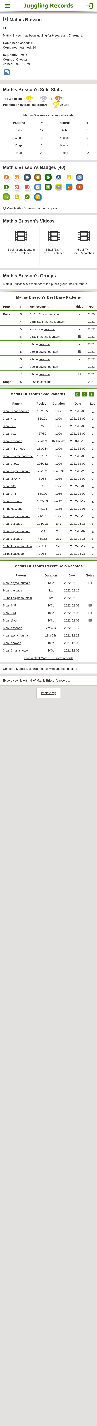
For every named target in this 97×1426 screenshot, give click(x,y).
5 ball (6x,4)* (11, 478)
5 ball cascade (12, 501)
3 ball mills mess (14, 448)
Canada (21, 59)
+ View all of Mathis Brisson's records (48, 658)
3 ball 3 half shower (16, 411)
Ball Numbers (78, 284)
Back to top (48, 693)
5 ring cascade (12, 508)
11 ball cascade (13, 553)
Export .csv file (12, 680)
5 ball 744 (9, 493)
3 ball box (9, 433)
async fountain (55, 321)
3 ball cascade (12, 441)
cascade (53, 314)
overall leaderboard (34, 104)
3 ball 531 (9, 426)
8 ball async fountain (16, 531)
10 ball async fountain (17, 546)
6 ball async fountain (16, 516)
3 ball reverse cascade (18, 456)
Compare (9, 668)
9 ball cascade (12, 538)
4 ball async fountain (16, 471)
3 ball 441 (9, 418)
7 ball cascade (12, 523)
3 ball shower (12, 463)
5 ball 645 (9, 486)
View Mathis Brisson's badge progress (30, 208)
